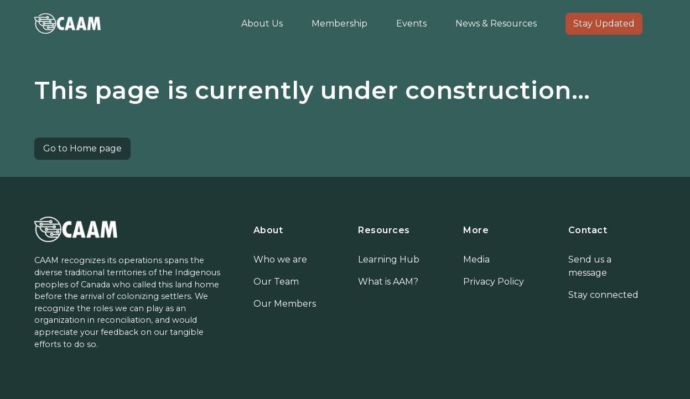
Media (476, 259)
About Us (262, 23)
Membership (339, 23)
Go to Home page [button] (82, 148)
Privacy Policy (493, 281)
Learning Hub (388, 259)
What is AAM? (388, 281)
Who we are (280, 259)
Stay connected (603, 295)
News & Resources (496, 23)
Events (411, 23)
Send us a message (589, 266)
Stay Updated (604, 23)
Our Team (276, 281)
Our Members (284, 303)
